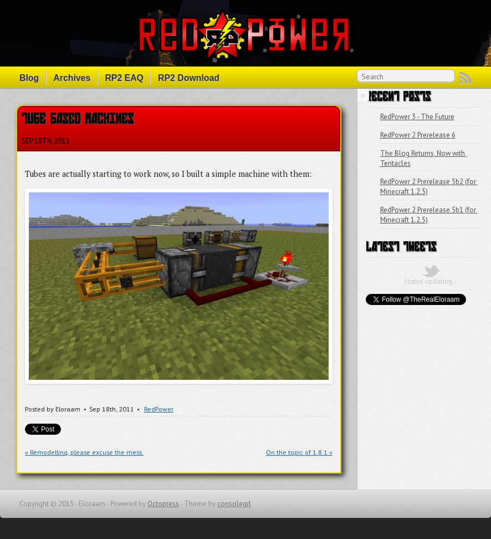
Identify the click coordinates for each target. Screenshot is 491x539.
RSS (465, 78)
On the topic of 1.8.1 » (299, 452)
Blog (29, 78)
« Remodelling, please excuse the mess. (84, 452)
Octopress (163, 504)
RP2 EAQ (124, 78)
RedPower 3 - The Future (417, 116)
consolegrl (234, 504)
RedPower (158, 409)
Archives (71, 78)
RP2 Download (188, 78)
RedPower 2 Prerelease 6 (418, 135)
